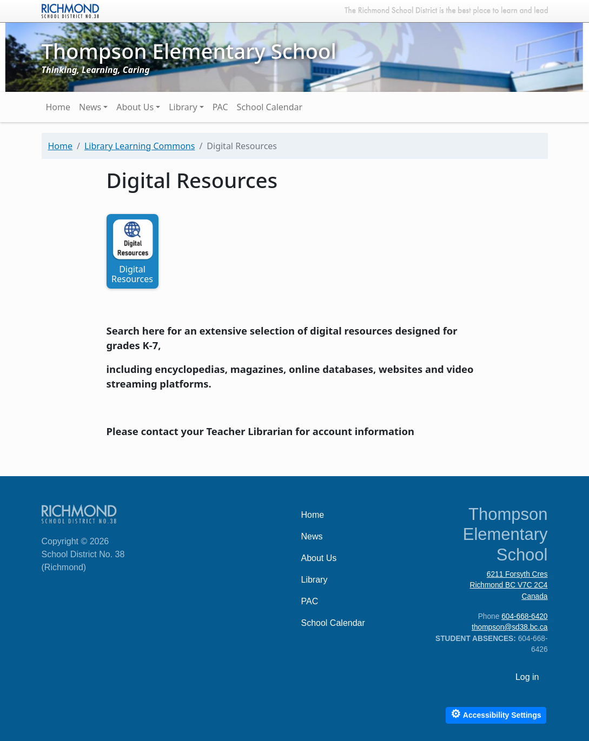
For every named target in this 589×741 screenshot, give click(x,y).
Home (58, 107)
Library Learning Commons (139, 146)
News (90, 107)
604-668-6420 (524, 616)
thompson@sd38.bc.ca (509, 627)
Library (183, 107)
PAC (220, 107)
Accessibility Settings (496, 713)
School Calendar (270, 107)
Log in (527, 677)
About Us (135, 107)
